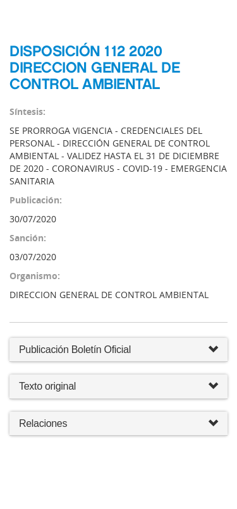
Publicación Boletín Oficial (75, 349)
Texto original (47, 386)
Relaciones (118, 424)
